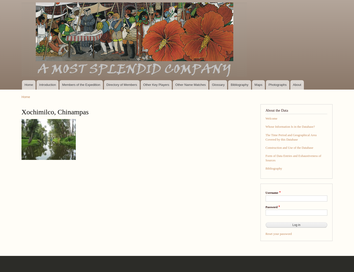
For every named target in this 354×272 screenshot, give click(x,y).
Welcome (271, 118)
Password (272, 207)
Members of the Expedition (81, 85)
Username (272, 193)
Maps (258, 85)
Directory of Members (121, 85)
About (297, 85)
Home (28, 85)
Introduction (47, 85)
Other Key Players (156, 85)
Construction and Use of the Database (289, 147)
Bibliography (240, 85)
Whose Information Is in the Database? (290, 126)
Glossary (218, 85)
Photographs (278, 85)
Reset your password (279, 234)
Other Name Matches (190, 85)
